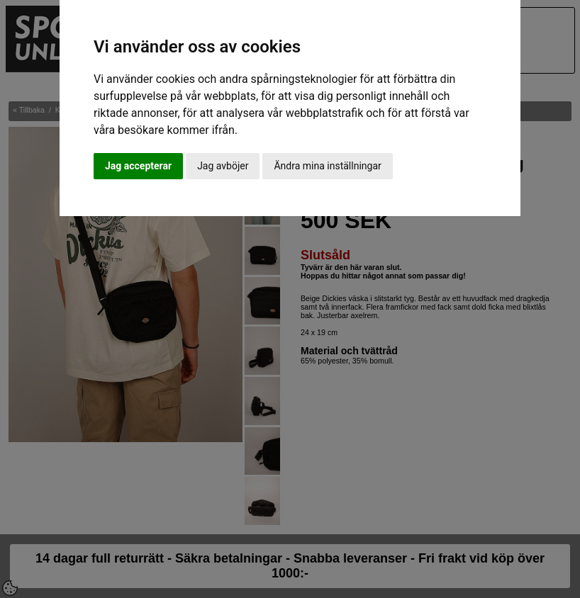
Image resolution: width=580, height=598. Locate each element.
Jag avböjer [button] (222, 165)
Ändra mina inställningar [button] (327, 165)
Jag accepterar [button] (138, 165)
